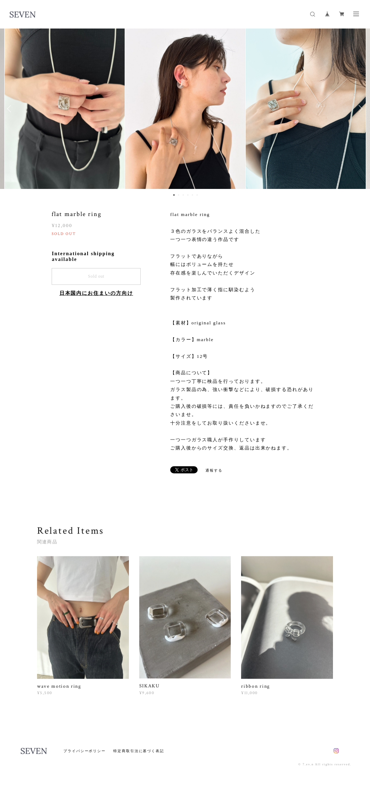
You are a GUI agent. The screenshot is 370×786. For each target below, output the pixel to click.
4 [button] (188, 195)
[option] (185, 109)
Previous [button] (10, 108)
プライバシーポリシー (84, 751)
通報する (214, 470)
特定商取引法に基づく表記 (138, 751)
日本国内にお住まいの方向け (96, 293)
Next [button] (359, 108)
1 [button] (174, 195)
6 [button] (197, 195)
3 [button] (183, 195)
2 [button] (178, 195)
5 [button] (192, 195)
